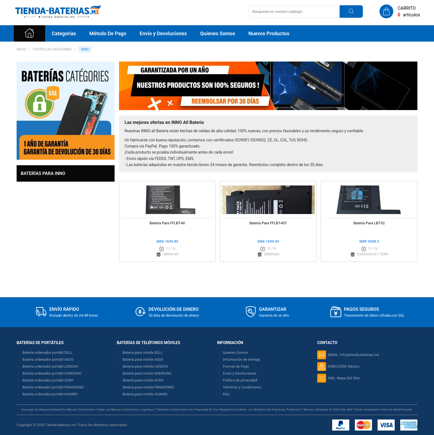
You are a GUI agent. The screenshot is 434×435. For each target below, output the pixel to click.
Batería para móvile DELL (142, 352)
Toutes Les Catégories (52, 49)
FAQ (226, 394)
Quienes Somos (217, 33)
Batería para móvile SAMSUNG (147, 373)
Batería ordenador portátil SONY (48, 380)
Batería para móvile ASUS (143, 359)
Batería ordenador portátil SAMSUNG (51, 373)
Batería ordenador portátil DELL (47, 352)
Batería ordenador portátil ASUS (47, 359)
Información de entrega (241, 359)
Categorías (64, 33)
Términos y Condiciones (242, 387)
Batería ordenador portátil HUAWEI (50, 394)
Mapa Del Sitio (348, 378)
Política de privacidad (240, 380)
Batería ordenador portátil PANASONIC (53, 387)
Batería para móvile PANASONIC (148, 387)
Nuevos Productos (268, 33)
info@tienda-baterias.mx (359, 355)
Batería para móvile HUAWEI (145, 394)
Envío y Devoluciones (163, 33)
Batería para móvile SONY (143, 380)
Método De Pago (107, 33)
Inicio (21, 49)
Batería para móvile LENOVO (145, 366)
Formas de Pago (236, 366)
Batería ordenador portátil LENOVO (50, 366)
